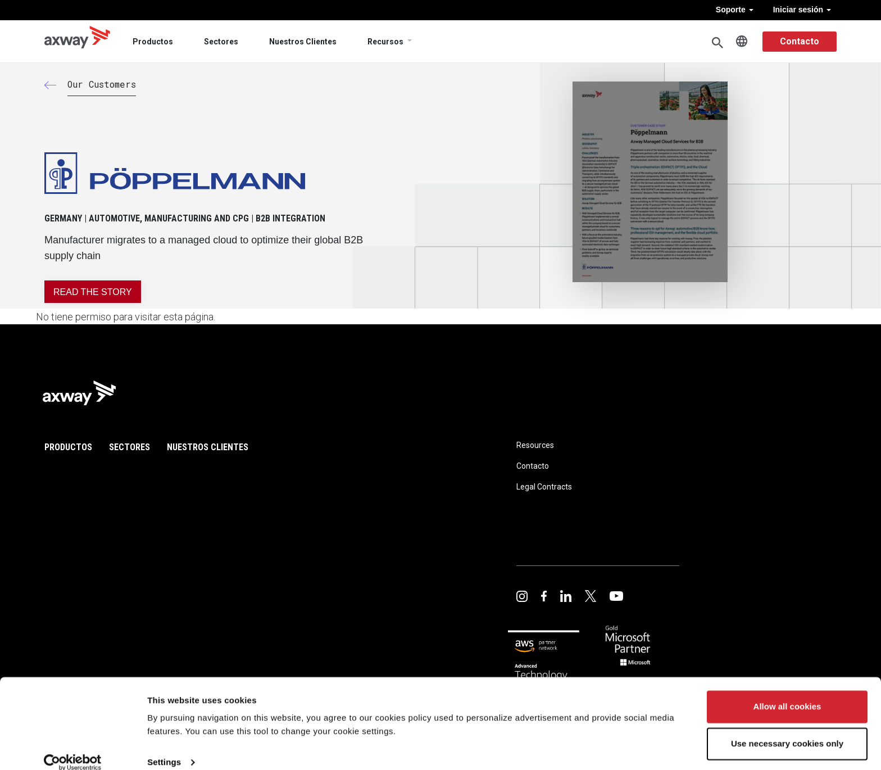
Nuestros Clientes (303, 41)
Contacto (799, 41)
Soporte (734, 9)
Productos (153, 41)
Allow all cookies (787, 692)
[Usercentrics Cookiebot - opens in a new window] (73, 748)
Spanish (742, 42)
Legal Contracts (544, 486)
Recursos (385, 41)
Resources (535, 445)
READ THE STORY (92, 292)
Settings (164, 748)
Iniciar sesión (802, 9)
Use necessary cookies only (787, 728)
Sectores (221, 41)
